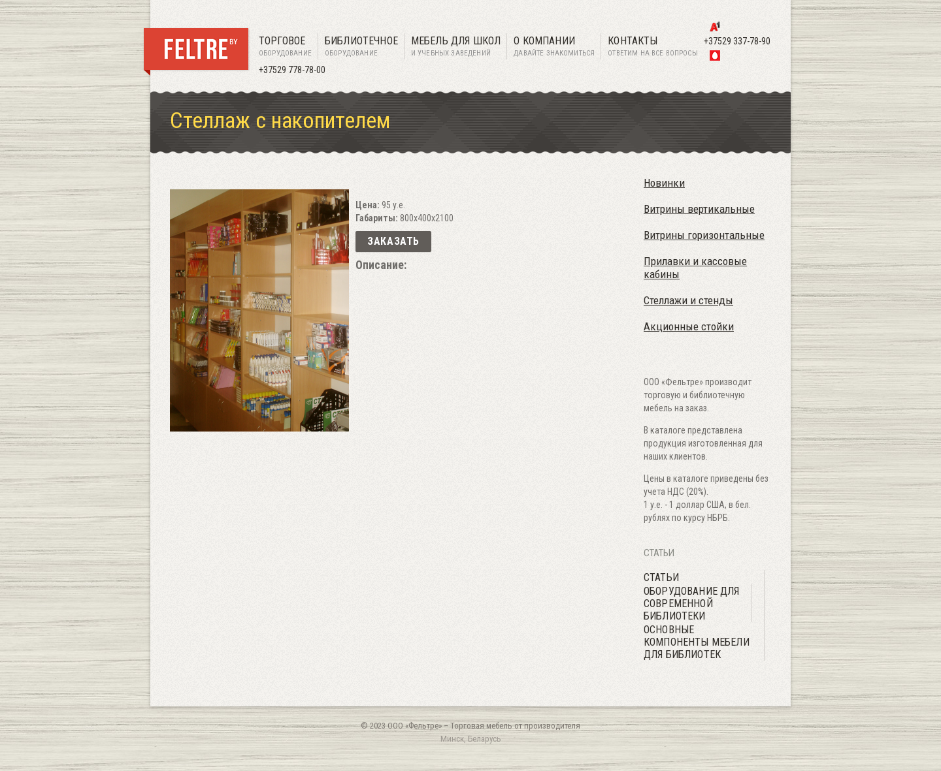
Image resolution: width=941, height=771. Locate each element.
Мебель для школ (456, 47)
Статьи (661, 577)
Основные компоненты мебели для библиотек (697, 642)
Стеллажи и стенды (688, 300)
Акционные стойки (689, 326)
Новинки (664, 182)
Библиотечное (361, 47)
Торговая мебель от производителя (515, 726)
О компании (554, 47)
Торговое (285, 47)
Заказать (393, 241)
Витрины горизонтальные (704, 235)
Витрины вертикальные (699, 208)
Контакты (653, 47)
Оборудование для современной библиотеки (692, 603)
